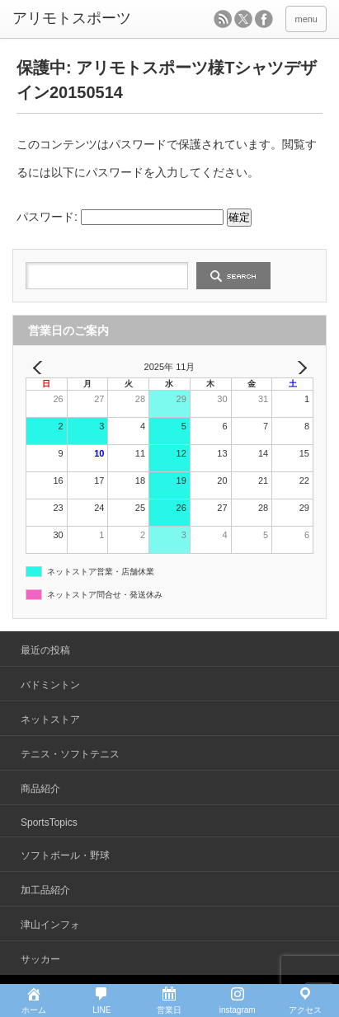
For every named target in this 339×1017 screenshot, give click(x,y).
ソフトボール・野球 (65, 855)
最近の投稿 (45, 650)
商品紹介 (40, 788)
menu (306, 19)
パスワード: (120, 216)
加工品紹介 (45, 890)
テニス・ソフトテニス (70, 754)
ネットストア (50, 719)
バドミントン (50, 685)
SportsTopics (49, 822)
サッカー (40, 959)
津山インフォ (50, 924)
